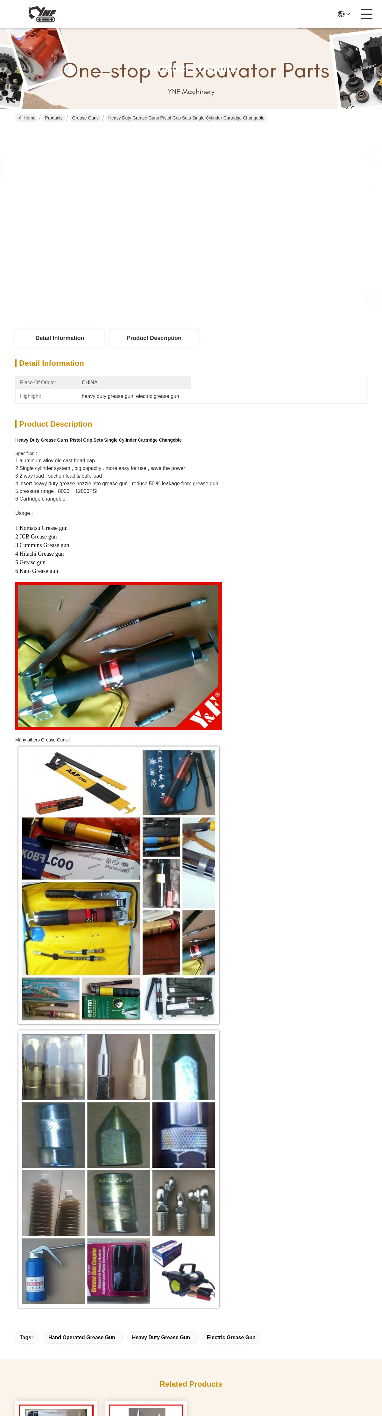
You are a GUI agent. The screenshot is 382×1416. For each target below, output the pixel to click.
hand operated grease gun (81, 1337)
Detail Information (59, 338)
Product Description (154, 338)
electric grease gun (231, 1337)
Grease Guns (85, 117)
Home (27, 117)
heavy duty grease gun (161, 1337)
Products (53, 117)
